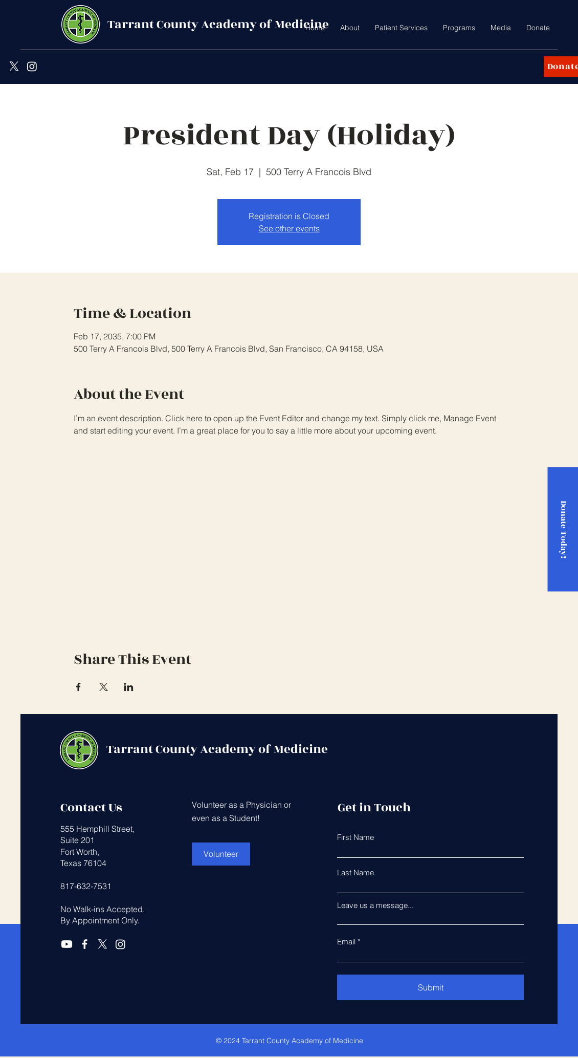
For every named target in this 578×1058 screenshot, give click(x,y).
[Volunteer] (221, 854)
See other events (289, 228)
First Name (355, 837)
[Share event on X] (103, 687)
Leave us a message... (375, 905)
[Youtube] (66, 944)
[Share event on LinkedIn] (129, 687)
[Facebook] (84, 944)
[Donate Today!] (562, 529)
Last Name (355, 872)
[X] (14, 66)
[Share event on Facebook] (78, 687)
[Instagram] (32, 66)
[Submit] (430, 987)
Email (346, 941)
